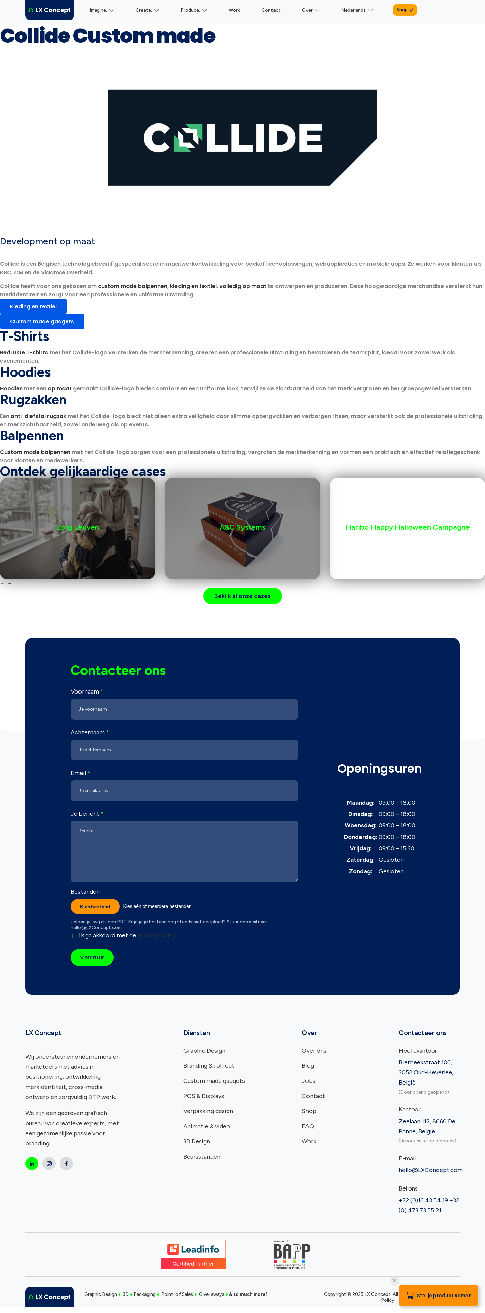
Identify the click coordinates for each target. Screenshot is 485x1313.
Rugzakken (33, 400)
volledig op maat (242, 286)
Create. (147, 10)
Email (80, 773)
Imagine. (102, 10)
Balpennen (32, 436)
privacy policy (156, 937)
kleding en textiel (193, 286)
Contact (271, 10)
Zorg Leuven (77, 527)
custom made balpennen (132, 286)
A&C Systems (242, 527)
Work (234, 10)
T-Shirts (24, 336)
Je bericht (87, 814)
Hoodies (25, 372)
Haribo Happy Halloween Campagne (408, 527)
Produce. (194, 10)
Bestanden (85, 892)
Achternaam (90, 733)
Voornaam (87, 692)
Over (311, 10)
